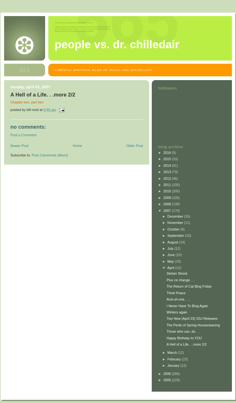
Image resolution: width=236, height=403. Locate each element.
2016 (167, 153)
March (173, 352)
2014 (167, 165)
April (171, 268)
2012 (167, 178)
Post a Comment (23, 135)
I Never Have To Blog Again (187, 306)
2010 (167, 191)
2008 (167, 204)
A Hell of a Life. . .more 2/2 (187, 344)
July (171, 248)
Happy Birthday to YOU (184, 338)
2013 (167, 172)
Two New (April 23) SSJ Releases (192, 318)
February (175, 359)
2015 (167, 159)
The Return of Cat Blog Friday (189, 286)
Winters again (177, 312)
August (173, 242)
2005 (167, 380)
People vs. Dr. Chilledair (117, 44)
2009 (167, 198)
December (176, 216)
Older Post (135, 146)
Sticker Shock (177, 273)
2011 (167, 185)
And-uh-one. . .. (178, 299)
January (174, 365)
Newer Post (19, 146)
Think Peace (176, 293)
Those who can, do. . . (183, 331)
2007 (167, 211)
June (172, 255)
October (174, 229)
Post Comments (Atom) (50, 155)
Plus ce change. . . (181, 280)
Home (77, 146)
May (171, 261)
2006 (167, 374)
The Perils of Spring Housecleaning (193, 325)
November (176, 223)
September (176, 235)
